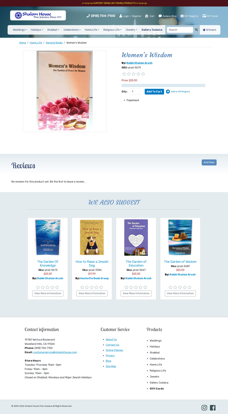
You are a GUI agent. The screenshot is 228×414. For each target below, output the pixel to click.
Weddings (156, 340)
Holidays (155, 346)
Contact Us (112, 344)
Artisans (209, 29)
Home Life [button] (91, 29)
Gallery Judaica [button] (152, 29)
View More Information (47, 293)
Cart (150, 16)
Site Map (111, 366)
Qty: (124, 91)
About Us (111, 339)
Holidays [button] (36, 29)
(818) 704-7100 (103, 16)
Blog (108, 360)
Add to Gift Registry (180, 91)
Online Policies (114, 350)
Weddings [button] (19, 29)
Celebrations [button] (71, 29)
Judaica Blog (167, 16)
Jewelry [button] (130, 29)
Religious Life (158, 370)
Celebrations (157, 358)
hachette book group (94, 278)
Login (124, 16)
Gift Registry (189, 16)
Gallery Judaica (159, 382)
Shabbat (155, 352)
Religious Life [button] (111, 29)
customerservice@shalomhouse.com (55, 352)
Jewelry (154, 376)
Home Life (156, 364)
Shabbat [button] (52, 29)
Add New (209, 162)
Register (136, 16)
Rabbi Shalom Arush (139, 62)
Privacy (110, 355)
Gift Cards (210, 16)
